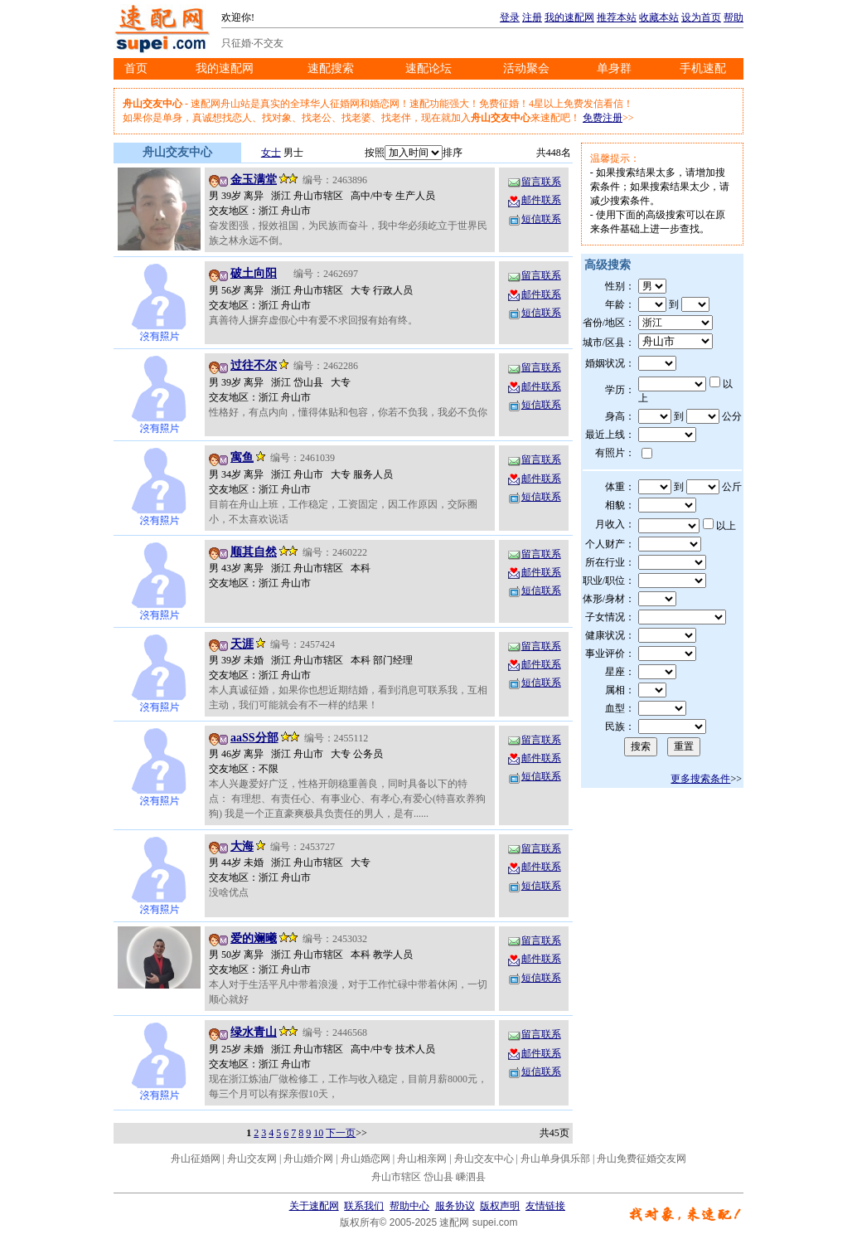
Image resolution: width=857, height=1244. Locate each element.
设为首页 (701, 17)
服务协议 (455, 1206)
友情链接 (545, 1206)
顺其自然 (253, 552)
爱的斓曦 (253, 938)
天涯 (242, 644)
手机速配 (703, 68)
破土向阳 (253, 273)
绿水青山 (253, 1032)
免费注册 (602, 118)
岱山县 (438, 1177)
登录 (510, 17)
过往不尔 (253, 365)
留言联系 (533, 181)
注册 (532, 17)
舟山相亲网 (422, 1158)
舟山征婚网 (195, 1158)
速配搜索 (330, 68)
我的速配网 (569, 17)
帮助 (733, 17)
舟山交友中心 (484, 1158)
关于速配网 (314, 1206)
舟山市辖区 (396, 1177)
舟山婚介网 (308, 1158)
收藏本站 (659, 17)
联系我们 (364, 1206)
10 (318, 1133)
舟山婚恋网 (365, 1158)
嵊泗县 (471, 1177)
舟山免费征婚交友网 (641, 1158)
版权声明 (500, 1206)
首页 (136, 68)
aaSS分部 (254, 737)
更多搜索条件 (700, 779)
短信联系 (533, 219)
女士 (271, 152)
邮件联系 (533, 200)
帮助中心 (409, 1206)
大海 (242, 846)
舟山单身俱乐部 (555, 1158)
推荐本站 (617, 17)
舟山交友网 (252, 1158)
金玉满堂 (253, 179)
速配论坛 (428, 68)
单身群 (614, 68)
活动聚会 (526, 68)
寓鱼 (242, 457)
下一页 (341, 1133)
